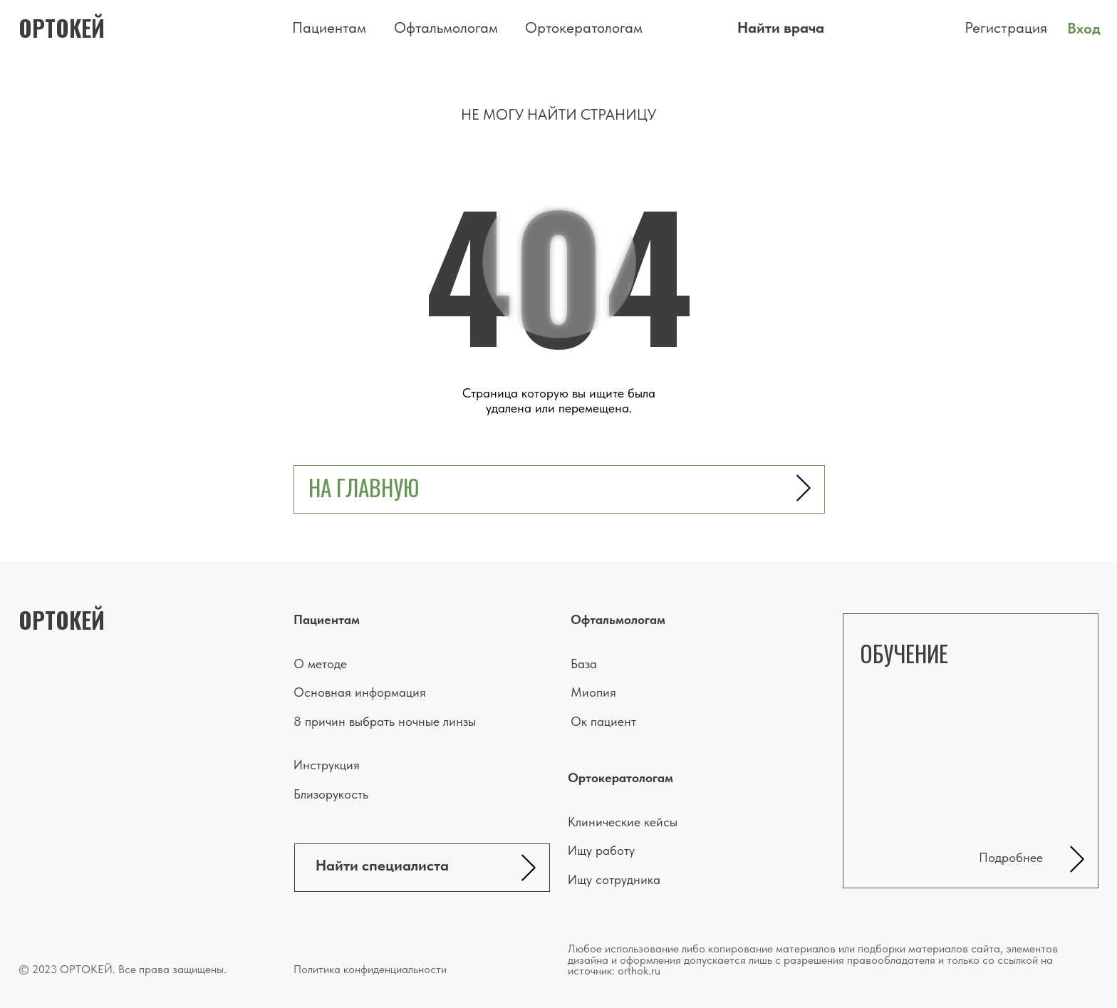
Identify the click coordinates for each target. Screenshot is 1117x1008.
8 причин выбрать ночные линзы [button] (384, 721)
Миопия (593, 692)
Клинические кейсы (622, 822)
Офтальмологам (446, 27)
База (584, 664)
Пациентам (329, 27)
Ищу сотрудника (614, 880)
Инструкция (326, 765)
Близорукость (330, 794)
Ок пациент (603, 721)
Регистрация (1006, 27)
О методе (320, 664)
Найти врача (780, 27)
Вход (1084, 28)
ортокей (62, 27)
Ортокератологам (584, 27)
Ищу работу (601, 850)
